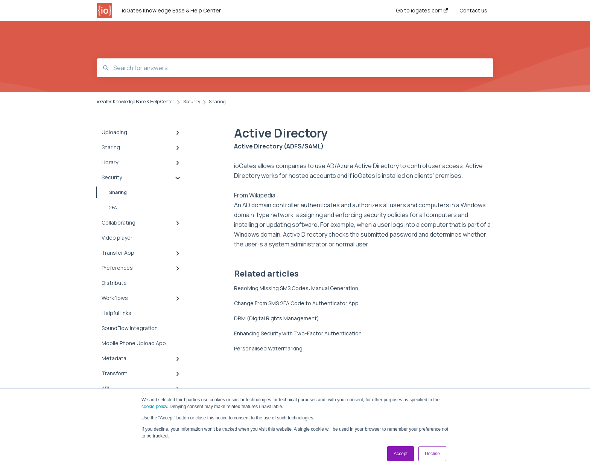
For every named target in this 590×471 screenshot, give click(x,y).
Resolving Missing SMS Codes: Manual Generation (296, 288)
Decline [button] (432, 453)
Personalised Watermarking (268, 348)
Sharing (112, 192)
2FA (113, 207)
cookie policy (154, 406)
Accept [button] (401, 453)
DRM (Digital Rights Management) (276, 318)
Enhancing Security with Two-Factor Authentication (298, 333)
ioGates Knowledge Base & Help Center (171, 10)
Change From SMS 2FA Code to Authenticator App (296, 303)
